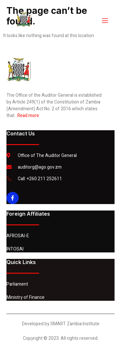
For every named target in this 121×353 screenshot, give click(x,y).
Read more (28, 115)
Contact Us (20, 133)
